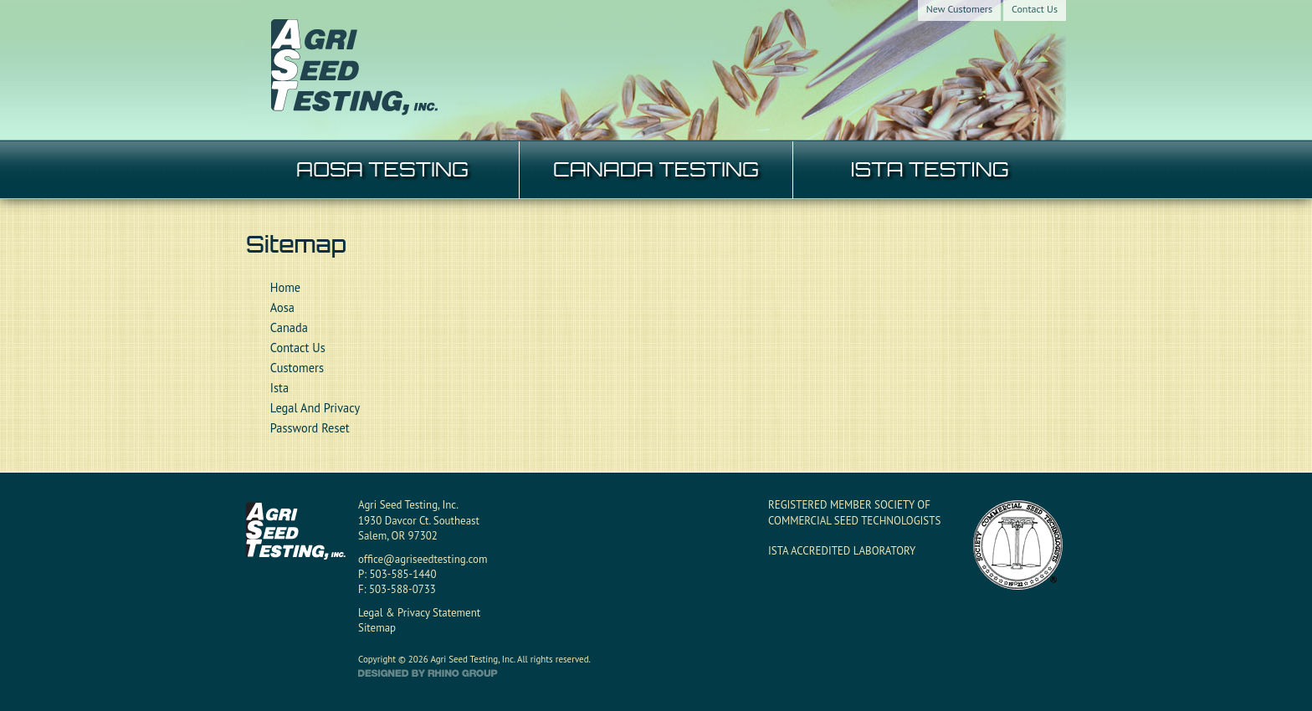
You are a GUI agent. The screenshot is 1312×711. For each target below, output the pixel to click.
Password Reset (310, 428)
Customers (297, 368)
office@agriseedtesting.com (422, 559)
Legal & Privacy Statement (419, 613)
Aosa (282, 307)
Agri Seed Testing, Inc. (408, 505)
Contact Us (1035, 9)
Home (285, 287)
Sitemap (377, 628)
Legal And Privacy (315, 408)
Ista (279, 388)
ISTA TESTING (929, 169)
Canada (289, 327)
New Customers (959, 9)
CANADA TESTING (656, 169)
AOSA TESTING (382, 169)
